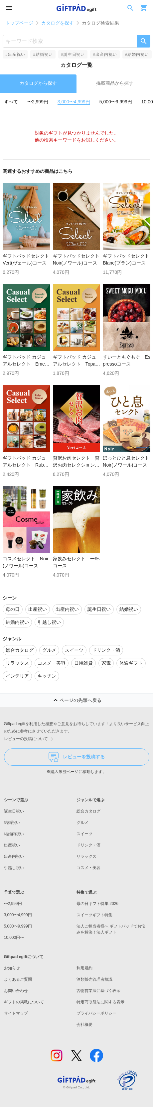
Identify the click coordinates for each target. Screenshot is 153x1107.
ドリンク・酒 (88, 845)
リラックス (86, 856)
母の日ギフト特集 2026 (97, 903)
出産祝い (12, 845)
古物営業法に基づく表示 (98, 990)
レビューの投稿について (30, 739)
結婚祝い (12, 822)
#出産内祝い (105, 54)
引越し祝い (14, 867)
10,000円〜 (14, 937)
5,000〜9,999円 (115, 101)
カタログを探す (57, 23)
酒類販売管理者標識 (94, 979)
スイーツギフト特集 (94, 915)
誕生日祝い (14, 811)
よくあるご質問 (18, 979)
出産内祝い (14, 856)
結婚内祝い (14, 833)
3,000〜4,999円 (74, 101)
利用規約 (84, 968)
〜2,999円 (37, 101)
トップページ (19, 23)
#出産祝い (15, 54)
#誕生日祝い (73, 54)
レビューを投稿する (77, 757)
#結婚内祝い (137, 54)
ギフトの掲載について (24, 1002)
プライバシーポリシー (96, 1013)
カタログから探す (38, 83)
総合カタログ (88, 811)
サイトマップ (16, 1013)
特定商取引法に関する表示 (100, 1002)
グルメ (82, 822)
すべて (11, 101)
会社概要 (84, 1024)
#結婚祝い (43, 54)
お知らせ (12, 968)
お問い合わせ (16, 990)
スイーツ (84, 833)
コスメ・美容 (88, 867)
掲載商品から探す (114, 83)
